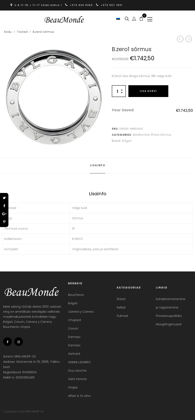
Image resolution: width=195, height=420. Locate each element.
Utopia (73, 387)
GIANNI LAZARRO (79, 362)
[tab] (97, 165)
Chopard (74, 320)
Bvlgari (127, 141)
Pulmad (122, 316)
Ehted (155, 135)
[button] (119, 19)
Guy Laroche (77, 370)
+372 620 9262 (79, 5)
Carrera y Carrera (81, 312)
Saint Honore (77, 379)
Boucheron (76, 295)
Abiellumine (141, 135)
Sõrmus (165, 135)
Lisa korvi (148, 91)
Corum (73, 328)
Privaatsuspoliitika (169, 316)
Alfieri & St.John (79, 396)
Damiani (74, 345)
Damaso (74, 337)
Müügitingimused (168, 324)
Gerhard (74, 354)
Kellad (121, 307)
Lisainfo (97, 165)
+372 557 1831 (109, 5)
